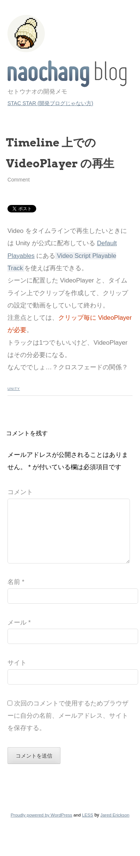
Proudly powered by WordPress (41, 826)
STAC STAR (67, 73)
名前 (15, 593)
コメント (20, 492)
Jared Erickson (115, 826)
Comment (18, 180)
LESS (87, 826)
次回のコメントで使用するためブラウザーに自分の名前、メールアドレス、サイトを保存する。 (67, 728)
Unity (13, 388)
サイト (17, 674)
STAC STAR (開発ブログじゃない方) (50, 103)
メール (19, 634)
